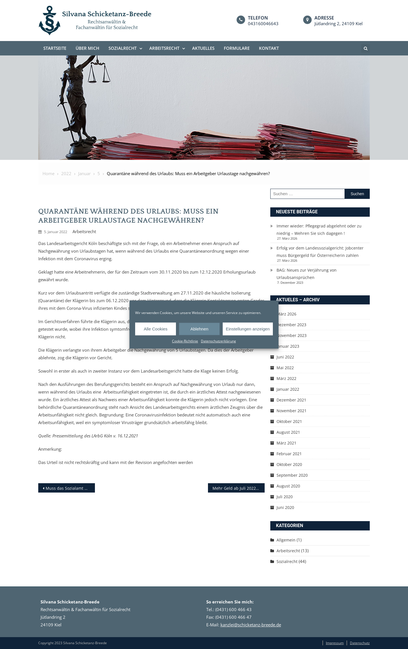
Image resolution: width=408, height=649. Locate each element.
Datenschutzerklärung (218, 341)
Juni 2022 (285, 357)
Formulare (237, 48)
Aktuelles (203, 48)
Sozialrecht (123, 48)
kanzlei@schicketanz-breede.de (250, 624)
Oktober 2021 (289, 421)
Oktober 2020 (289, 464)
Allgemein (286, 540)
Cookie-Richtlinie (185, 341)
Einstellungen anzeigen (248, 328)
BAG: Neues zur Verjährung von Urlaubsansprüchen (307, 273)
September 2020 (292, 475)
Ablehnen (199, 328)
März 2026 (286, 314)
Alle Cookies (155, 328)
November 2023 (292, 335)
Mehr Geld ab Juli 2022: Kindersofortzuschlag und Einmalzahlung (238, 488)
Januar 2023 (288, 346)
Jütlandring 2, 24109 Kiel (338, 23)
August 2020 (288, 486)
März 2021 (286, 443)
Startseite (54, 48)
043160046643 (263, 23)
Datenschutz (360, 643)
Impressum (335, 643)
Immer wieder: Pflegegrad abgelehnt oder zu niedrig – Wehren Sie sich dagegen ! (319, 229)
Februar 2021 (289, 453)
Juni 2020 (285, 507)
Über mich (87, 48)
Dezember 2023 (291, 324)
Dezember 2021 (291, 400)
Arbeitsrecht (164, 48)
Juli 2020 (285, 496)
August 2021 (288, 432)
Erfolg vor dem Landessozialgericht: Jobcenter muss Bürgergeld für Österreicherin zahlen (320, 251)
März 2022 (286, 378)
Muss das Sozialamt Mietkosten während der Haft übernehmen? (70, 488)
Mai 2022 (285, 367)
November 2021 (292, 410)
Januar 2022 (288, 389)
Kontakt (269, 48)
